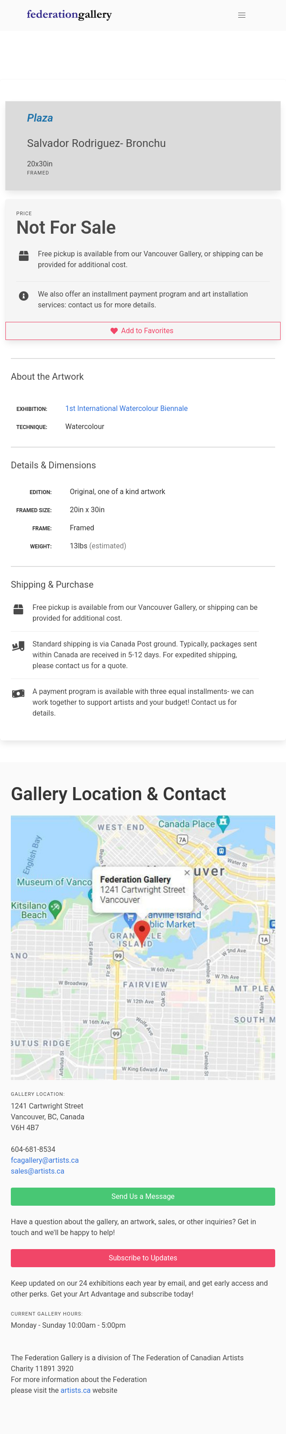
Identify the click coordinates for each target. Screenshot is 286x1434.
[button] (242, 15)
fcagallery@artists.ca (45, 1160)
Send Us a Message (143, 1196)
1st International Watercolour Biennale (126, 408)
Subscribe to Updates (143, 1258)
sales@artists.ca (38, 1171)
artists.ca (75, 1390)
